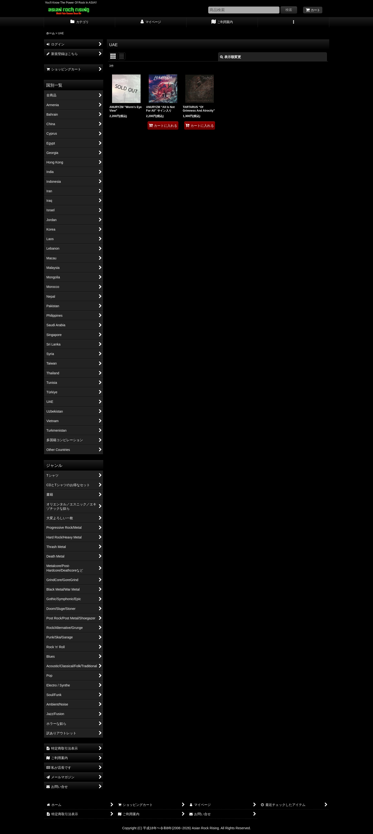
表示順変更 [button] (230, 57)
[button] (293, 22)
